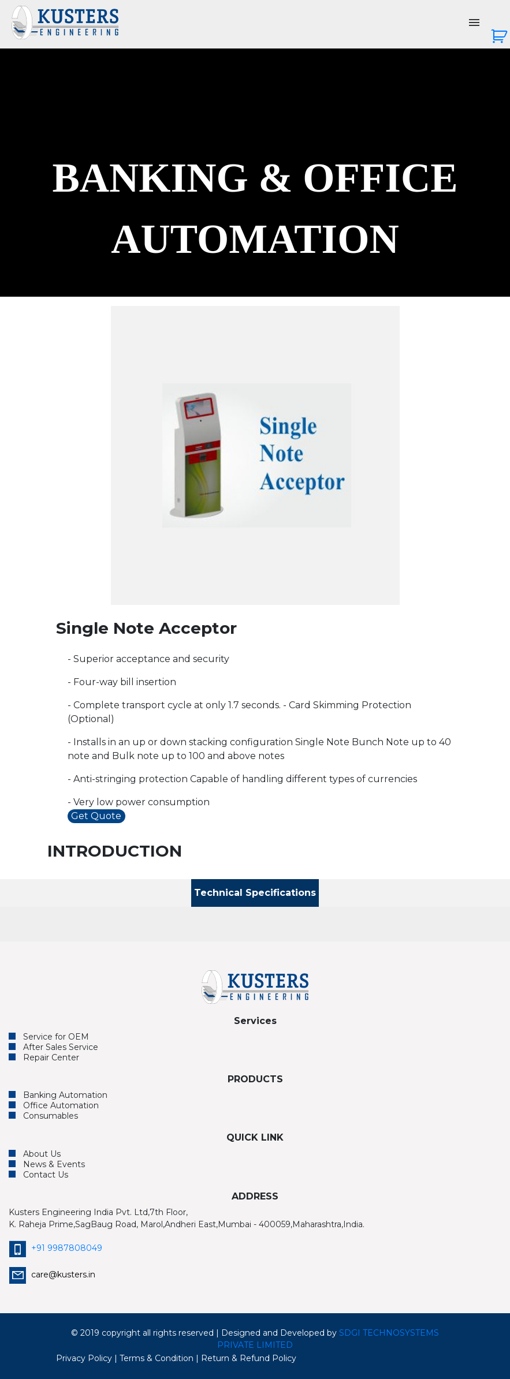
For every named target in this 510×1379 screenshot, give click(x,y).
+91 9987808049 (55, 1248)
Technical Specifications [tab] (255, 892)
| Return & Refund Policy (246, 1358)
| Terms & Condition (153, 1358)
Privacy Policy (84, 1358)
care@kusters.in (52, 1274)
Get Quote (96, 815)
